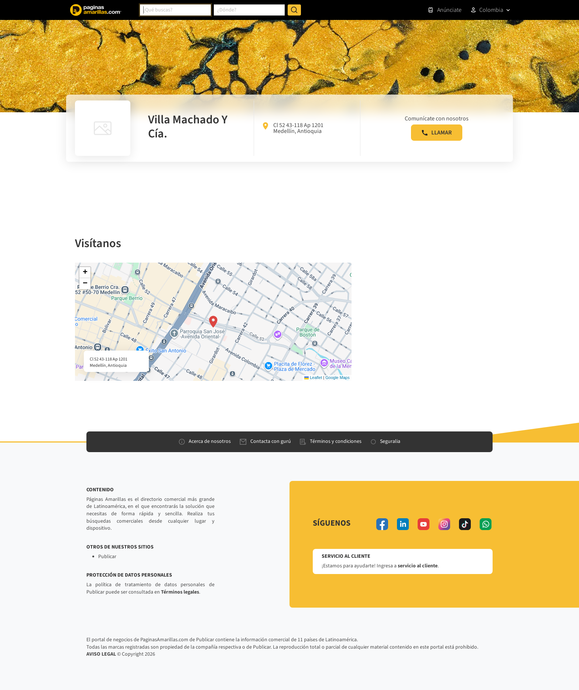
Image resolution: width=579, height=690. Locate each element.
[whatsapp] (485, 524)
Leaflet (313, 377)
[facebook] (382, 524)
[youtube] (423, 524)
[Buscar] (294, 10)
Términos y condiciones (331, 441)
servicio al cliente (418, 566)
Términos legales (180, 592)
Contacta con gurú (265, 441)
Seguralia (385, 441)
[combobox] (175, 10)
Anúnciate (445, 10)
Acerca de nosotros (205, 441)
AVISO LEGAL (101, 654)
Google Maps (337, 377)
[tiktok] (465, 524)
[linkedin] (403, 524)
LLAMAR (437, 133)
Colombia (491, 10)
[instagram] (444, 524)
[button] (213, 322)
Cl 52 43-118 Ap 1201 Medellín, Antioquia (293, 128)
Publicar (107, 556)
